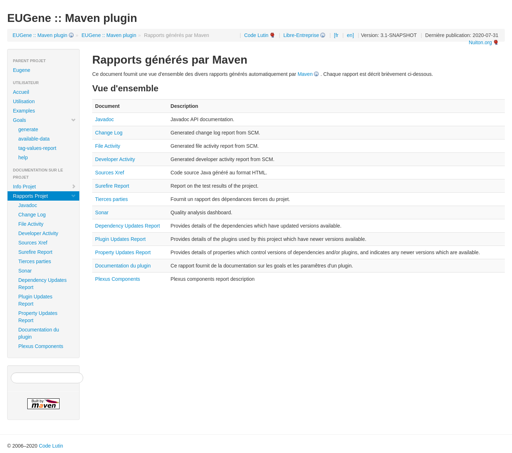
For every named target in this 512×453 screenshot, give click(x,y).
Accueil (21, 92)
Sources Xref (32, 243)
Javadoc (27, 205)
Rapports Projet (44, 196)
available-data (34, 139)
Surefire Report (35, 252)
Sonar (25, 271)
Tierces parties (34, 261)
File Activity (30, 224)
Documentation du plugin (38, 333)
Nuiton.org (480, 42)
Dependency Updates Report (42, 283)
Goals (44, 120)
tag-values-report (37, 148)
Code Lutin (256, 35)
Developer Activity (38, 233)
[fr (336, 35)
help (23, 157)
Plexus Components (40, 346)
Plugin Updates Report (35, 300)
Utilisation (24, 101)
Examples (24, 111)
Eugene (21, 70)
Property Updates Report (37, 316)
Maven (305, 74)
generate (28, 129)
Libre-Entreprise (301, 35)
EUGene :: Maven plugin (40, 35)
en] (350, 35)
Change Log (32, 215)
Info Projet (44, 186)
